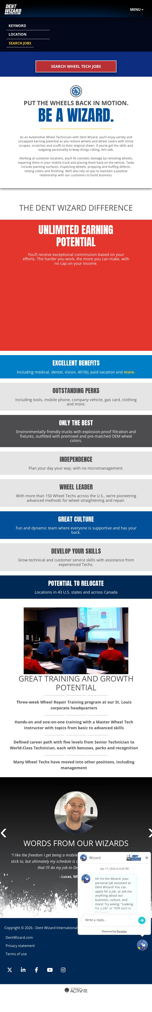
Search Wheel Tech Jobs (76, 66)
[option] (76, 836)
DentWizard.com (19, 937)
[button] (143, 34)
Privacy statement (20, 945)
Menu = (136, 9)
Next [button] (150, 833)
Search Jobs (20, 43)
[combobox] (28, 34)
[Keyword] (28, 26)
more (129, 372)
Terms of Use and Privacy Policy (75, 995)
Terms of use (16, 954)
